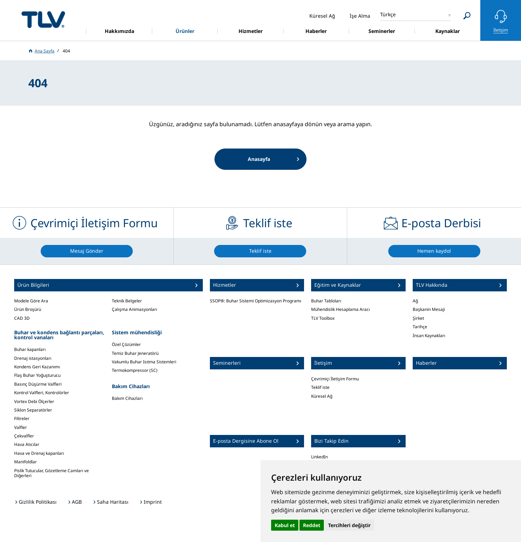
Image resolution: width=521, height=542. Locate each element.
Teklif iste (320, 387)
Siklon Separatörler (33, 410)
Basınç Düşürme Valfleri (38, 384)
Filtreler (21, 418)
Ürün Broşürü (27, 309)
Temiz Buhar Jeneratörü (135, 353)
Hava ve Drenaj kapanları (39, 453)
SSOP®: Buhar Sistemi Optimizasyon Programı (255, 301)
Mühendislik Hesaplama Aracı (340, 309)
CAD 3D (22, 318)
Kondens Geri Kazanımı (37, 367)
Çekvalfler (24, 436)
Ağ (415, 301)
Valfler (20, 427)
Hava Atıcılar (26, 444)
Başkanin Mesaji (429, 309)
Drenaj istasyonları (32, 358)
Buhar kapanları (30, 349)
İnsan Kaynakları (429, 336)
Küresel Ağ (321, 396)
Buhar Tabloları (326, 301)
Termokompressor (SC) (135, 370)
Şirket (418, 318)
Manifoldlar (25, 462)
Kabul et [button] (285, 525)
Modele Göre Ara (31, 301)
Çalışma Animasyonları (134, 309)
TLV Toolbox (322, 318)
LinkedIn (319, 457)
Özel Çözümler (126, 344)
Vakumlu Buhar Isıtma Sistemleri (144, 362)
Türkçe (388, 14)
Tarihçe (420, 327)
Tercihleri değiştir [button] (349, 525)
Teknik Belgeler (127, 301)
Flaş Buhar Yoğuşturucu (37, 375)
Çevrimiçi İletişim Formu (335, 379)
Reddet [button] (311, 525)
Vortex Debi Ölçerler (34, 401)
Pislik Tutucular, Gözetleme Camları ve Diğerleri (51, 473)
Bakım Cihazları (127, 398)
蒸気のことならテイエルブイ (43, 19)
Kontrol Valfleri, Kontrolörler (41, 393)
